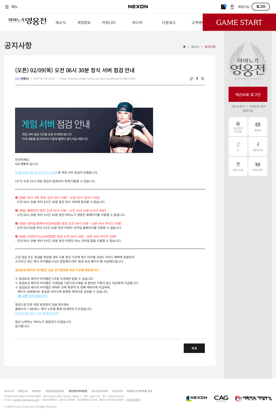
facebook (197, 78)
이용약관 (36, 391)
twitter (203, 78)
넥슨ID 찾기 (238, 106)
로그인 (260, 7)
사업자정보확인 (133, 399)
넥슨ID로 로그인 (248, 94)
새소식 (195, 46)
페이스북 (257, 146)
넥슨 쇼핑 (238, 166)
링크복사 (191, 78)
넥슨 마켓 (257, 166)
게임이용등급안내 (54, 391)
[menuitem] (60, 22)
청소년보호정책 (99, 391)
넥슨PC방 (117, 391)
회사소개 (9, 391)
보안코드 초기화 (238, 126)
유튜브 (257, 126)
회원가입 (243, 7)
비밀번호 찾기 (257, 106)
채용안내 (22, 391)
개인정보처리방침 (77, 391)
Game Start (239, 22)
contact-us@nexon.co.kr (26, 399)
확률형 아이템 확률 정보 (139, 391)
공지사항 (210, 46)
